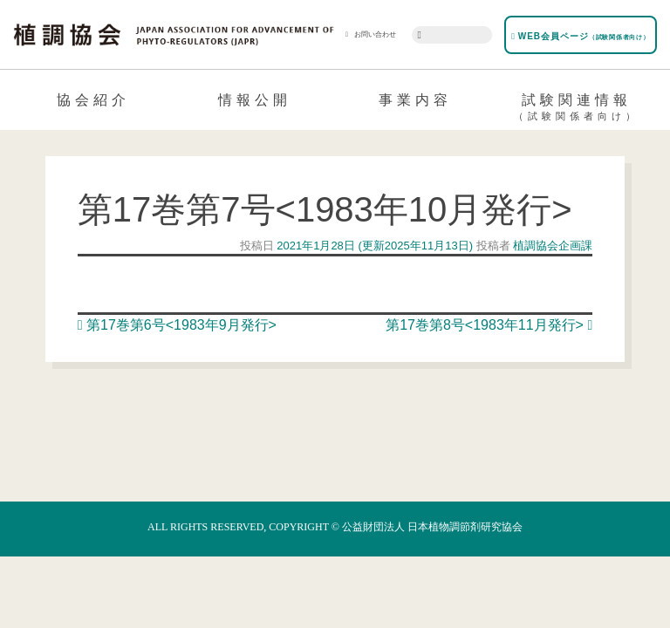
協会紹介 (93, 99)
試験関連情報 (577, 109)
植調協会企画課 (551, 245)
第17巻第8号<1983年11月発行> (489, 324)
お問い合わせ (370, 34)
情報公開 (254, 99)
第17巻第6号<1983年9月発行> (177, 324)
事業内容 (415, 99)
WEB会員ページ (580, 36)
